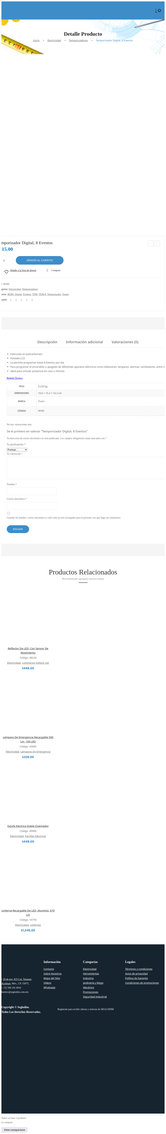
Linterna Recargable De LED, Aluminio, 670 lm (28, 912)
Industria (88, 978)
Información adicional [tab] (84, 342)
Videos (47, 982)
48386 (10, 294)
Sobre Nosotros (52, 973)
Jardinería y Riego (93, 982)
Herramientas (91, 973)
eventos (27, 294)
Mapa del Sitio (51, 978)
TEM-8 (42, 294)
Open (4, 10)
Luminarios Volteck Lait (35, 662)
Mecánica (88, 987)
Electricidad (54, 40)
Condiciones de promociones (142, 982)
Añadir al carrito (39, 260)
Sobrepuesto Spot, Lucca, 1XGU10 (157, 244)
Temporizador (54, 294)
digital (18, 294)
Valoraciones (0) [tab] (125, 342)
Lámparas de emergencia (35, 751)
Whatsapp (49, 987)
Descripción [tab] (47, 342)
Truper (65, 294)
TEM (34, 294)
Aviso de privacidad (136, 973)
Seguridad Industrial (95, 996)
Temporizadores (78, 40)
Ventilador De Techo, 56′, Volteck (150, 244)
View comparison (14, 1130)
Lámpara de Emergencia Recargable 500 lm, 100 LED (28, 739)
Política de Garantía (136, 978)
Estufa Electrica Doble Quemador (28, 826)
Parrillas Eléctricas (35, 836)
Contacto (48, 969)
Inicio (36, 40)
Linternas (35, 925)
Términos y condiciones (139, 969)
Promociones (90, 992)
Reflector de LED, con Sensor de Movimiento (28, 650)
